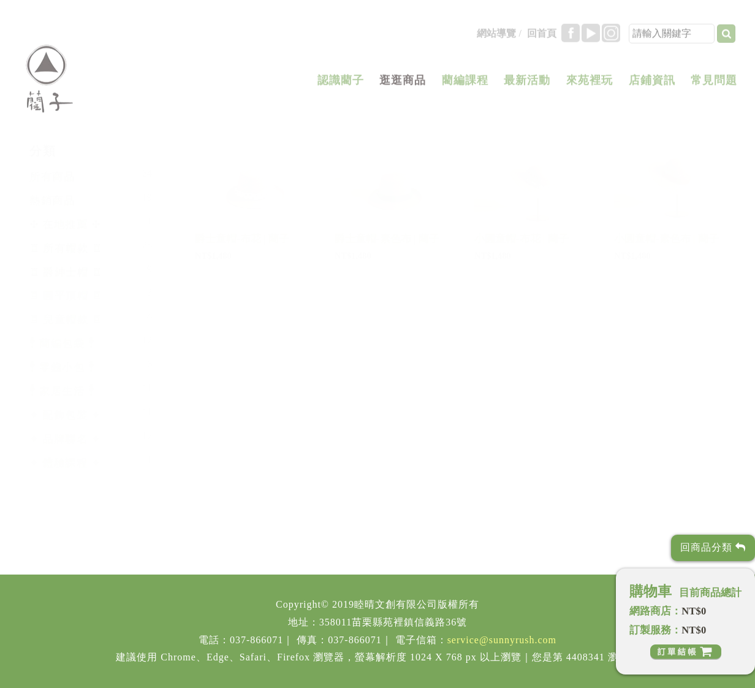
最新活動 (527, 85)
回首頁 (541, 38)
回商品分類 (713, 547)
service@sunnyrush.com (501, 640)
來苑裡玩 (589, 85)
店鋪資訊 (652, 85)
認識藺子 (340, 85)
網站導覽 (496, 38)
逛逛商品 (402, 85)
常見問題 (714, 85)
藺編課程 (465, 85)
